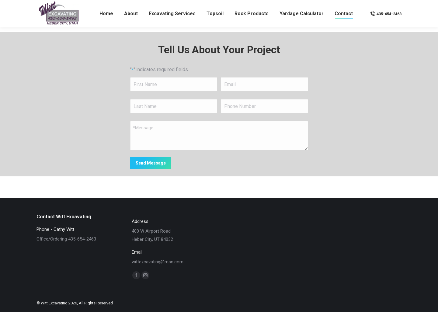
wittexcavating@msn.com (374, 6)
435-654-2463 (385, 24)
